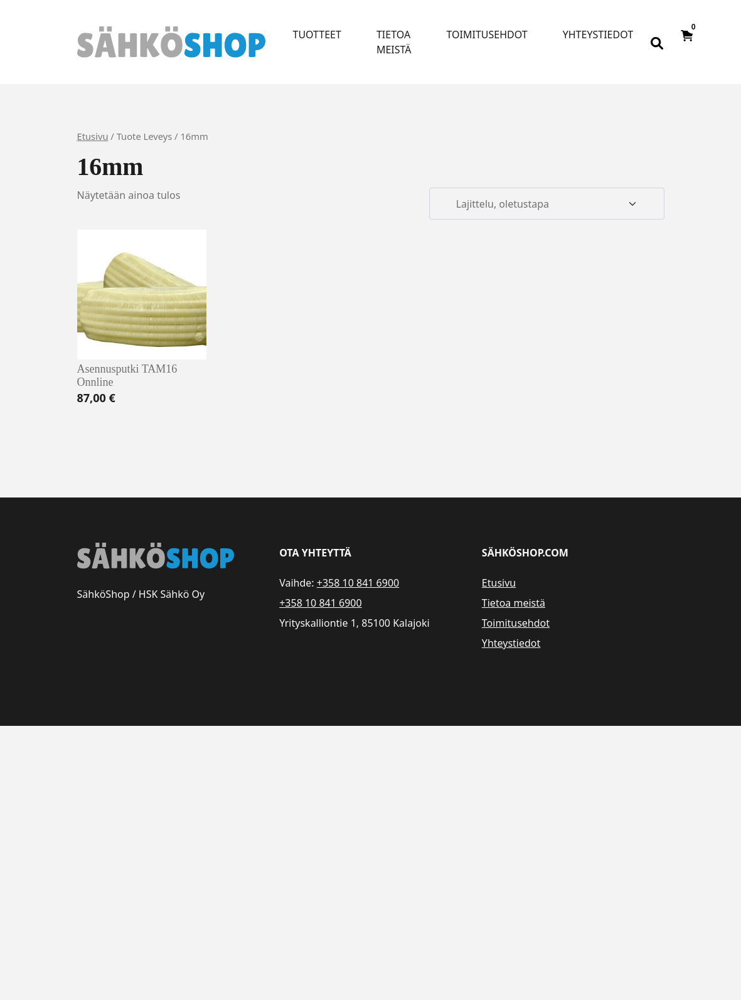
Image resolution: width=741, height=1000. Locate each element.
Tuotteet (317, 34)
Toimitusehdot (487, 34)
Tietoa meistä (394, 42)
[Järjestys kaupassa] (546, 204)
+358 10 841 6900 (358, 583)
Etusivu (93, 136)
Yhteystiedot (598, 34)
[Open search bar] (657, 42)
